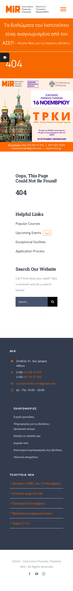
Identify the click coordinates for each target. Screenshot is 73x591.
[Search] (52, 302)
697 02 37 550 (32, 377)
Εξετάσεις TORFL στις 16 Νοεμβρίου (36, 483)
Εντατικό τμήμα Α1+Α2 (27, 493)
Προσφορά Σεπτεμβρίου (28, 503)
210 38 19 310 (32, 372)
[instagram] (43, 573)
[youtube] (36, 573)
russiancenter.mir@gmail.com (36, 383)
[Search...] (32, 302)
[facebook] (29, 573)
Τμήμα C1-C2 (20, 523)
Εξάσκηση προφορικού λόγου (32, 513)
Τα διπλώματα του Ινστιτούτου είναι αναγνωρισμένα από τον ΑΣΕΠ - (36, 34)
